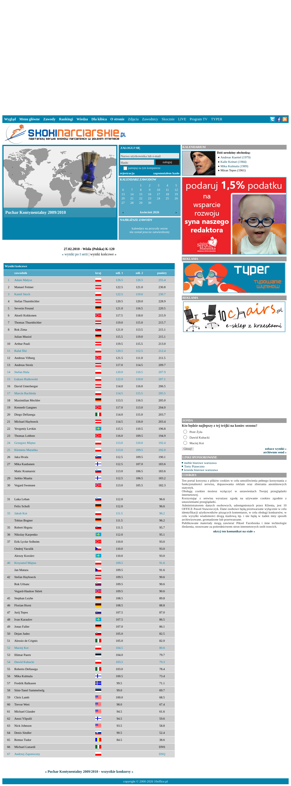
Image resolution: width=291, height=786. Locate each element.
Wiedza (82, 119)
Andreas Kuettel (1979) (235, 157)
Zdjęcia (133, 119)
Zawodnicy (150, 119)
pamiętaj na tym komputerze (144, 168)
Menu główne (29, 119)
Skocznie (167, 119)
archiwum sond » (275, 452)
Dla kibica (99, 119)
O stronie (117, 119)
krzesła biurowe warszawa (201, 470)
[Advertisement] (55, 56)
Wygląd (10, 119)
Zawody (49, 119)
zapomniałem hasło (166, 173)
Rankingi (66, 119)
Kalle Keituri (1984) (233, 161)
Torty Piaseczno (194, 466)
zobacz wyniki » (276, 448)
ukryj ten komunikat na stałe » (234, 531)
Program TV (198, 119)
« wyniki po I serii (75, 254)
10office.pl (161, 781)
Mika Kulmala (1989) (234, 166)
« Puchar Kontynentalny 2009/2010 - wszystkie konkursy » (89, 771)
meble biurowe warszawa (200, 463)
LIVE (182, 119)
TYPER (216, 119)
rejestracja (127, 173)
